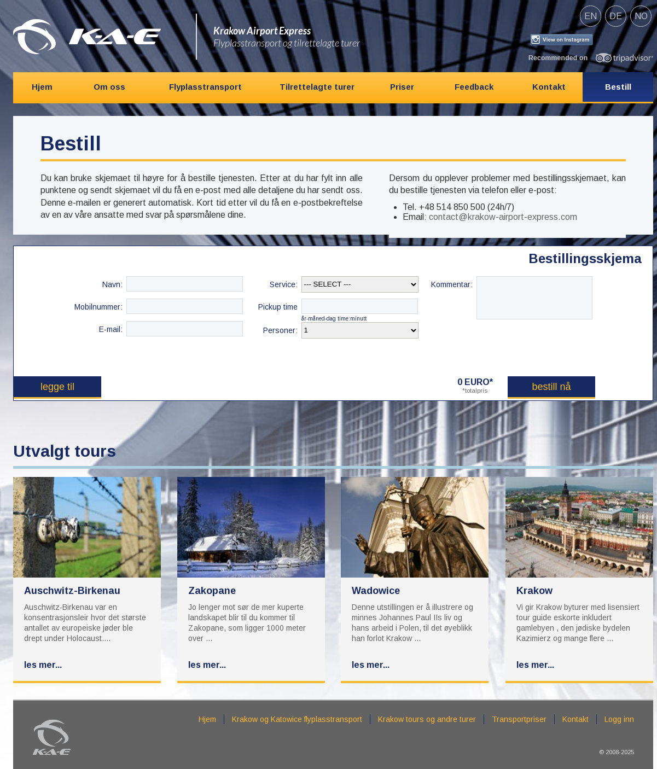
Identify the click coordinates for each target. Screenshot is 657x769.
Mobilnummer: (98, 306)
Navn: (112, 284)
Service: (284, 284)
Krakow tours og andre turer (427, 719)
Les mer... (43, 664)
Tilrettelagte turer (317, 86)
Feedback (474, 86)
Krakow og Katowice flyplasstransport (297, 719)
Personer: (280, 330)
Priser (402, 86)
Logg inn (619, 719)
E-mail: (111, 329)
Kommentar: (452, 284)
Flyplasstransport (205, 86)
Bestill (618, 86)
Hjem (42, 86)
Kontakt (549, 86)
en (590, 16)
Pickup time (278, 306)
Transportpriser (519, 719)
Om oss (109, 86)
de (615, 16)
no (641, 16)
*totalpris (474, 390)
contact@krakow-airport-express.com (503, 217)
